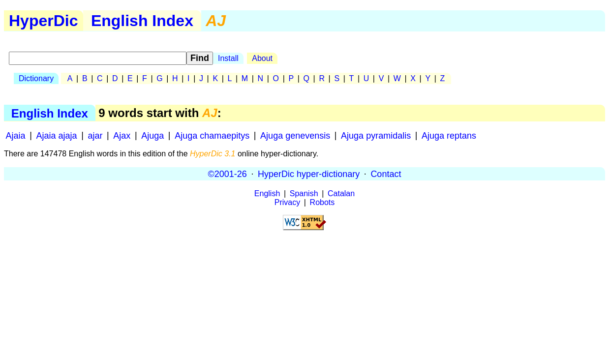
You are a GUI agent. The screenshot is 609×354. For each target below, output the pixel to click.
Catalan (341, 193)
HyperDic (43, 21)
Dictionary (36, 78)
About (262, 58)
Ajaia (16, 135)
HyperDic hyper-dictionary (309, 173)
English (267, 193)
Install (228, 58)
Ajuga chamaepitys (212, 135)
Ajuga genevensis (295, 135)
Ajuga (152, 135)
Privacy (287, 202)
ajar (95, 135)
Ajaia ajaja (56, 135)
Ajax (121, 135)
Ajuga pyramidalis (376, 135)
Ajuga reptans (449, 135)
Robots (322, 202)
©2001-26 (227, 173)
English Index (142, 21)
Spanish (304, 193)
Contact (385, 173)
